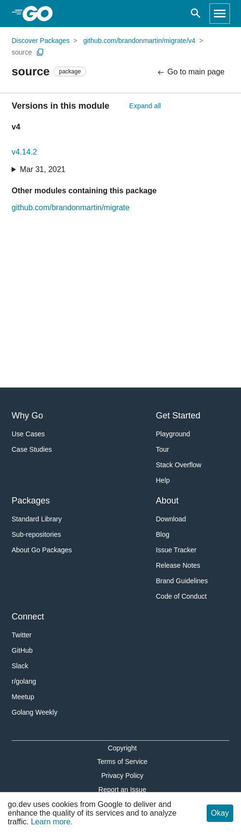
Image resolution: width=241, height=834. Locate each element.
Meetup (23, 697)
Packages (31, 500)
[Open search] (195, 13)
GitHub (22, 650)
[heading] (41, 13)
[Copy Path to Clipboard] (40, 52)
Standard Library (37, 519)
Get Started (178, 415)
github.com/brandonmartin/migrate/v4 (139, 40)
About (167, 500)
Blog (162, 534)
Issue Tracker (176, 550)
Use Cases (28, 434)
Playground (173, 434)
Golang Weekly (35, 712)
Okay (220, 813)
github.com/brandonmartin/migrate (71, 207)
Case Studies (32, 449)
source (22, 52)
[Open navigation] (219, 13)
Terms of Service (122, 761)
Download (171, 519)
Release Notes (178, 565)
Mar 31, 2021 (42, 169)
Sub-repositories (36, 534)
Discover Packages (41, 40)
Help (163, 480)
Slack (20, 666)
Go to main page (190, 72)
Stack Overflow (178, 465)
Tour (162, 449)
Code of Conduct (181, 596)
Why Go (27, 415)
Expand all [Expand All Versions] (145, 106)
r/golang (24, 681)
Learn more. (52, 822)
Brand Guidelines (182, 581)
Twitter (21, 635)
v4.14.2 (24, 152)
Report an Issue (122, 789)
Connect (28, 616)
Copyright (122, 748)
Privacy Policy (122, 775)
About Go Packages (42, 550)
